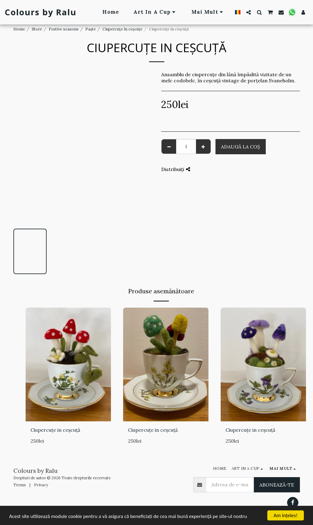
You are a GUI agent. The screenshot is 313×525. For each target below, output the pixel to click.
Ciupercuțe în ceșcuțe (122, 29)
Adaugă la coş (240, 147)
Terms (19, 485)
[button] (249, 12)
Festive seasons (64, 29)
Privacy (41, 485)
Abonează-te (276, 485)
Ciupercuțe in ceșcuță (55, 430)
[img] (68, 364)
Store (37, 29)
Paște (90, 29)
